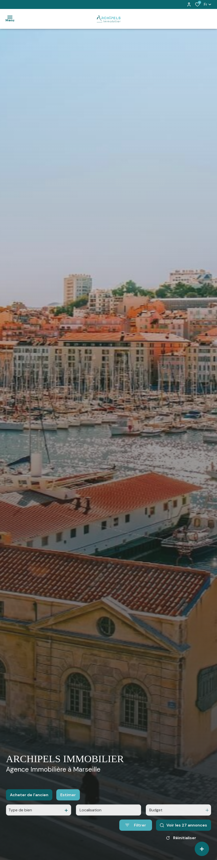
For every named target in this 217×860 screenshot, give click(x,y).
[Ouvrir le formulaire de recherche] (135, 831)
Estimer (68, 800)
